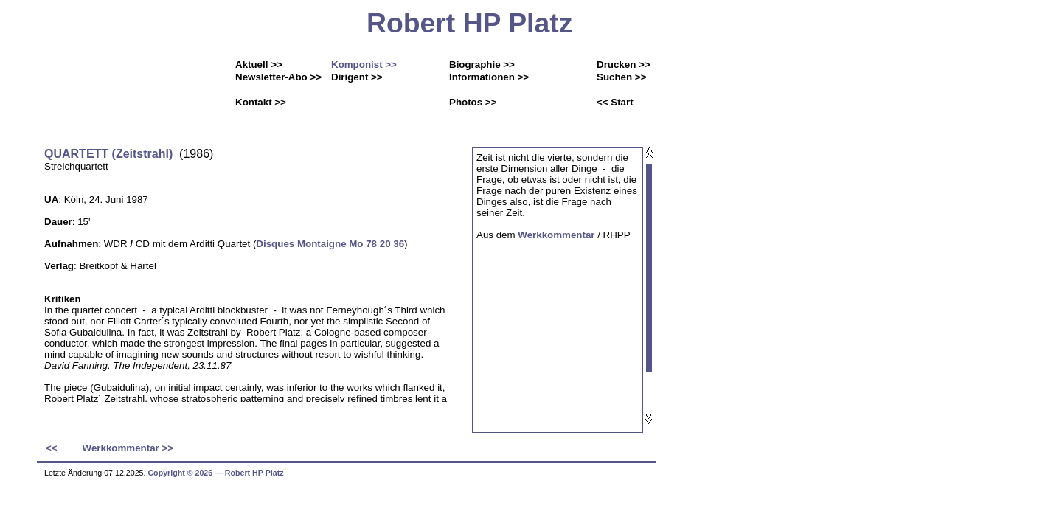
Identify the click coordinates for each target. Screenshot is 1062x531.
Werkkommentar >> (128, 448)
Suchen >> (621, 77)
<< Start (615, 102)
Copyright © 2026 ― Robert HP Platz (215, 472)
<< (52, 448)
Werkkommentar (556, 234)
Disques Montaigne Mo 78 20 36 (330, 243)
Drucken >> (623, 64)
